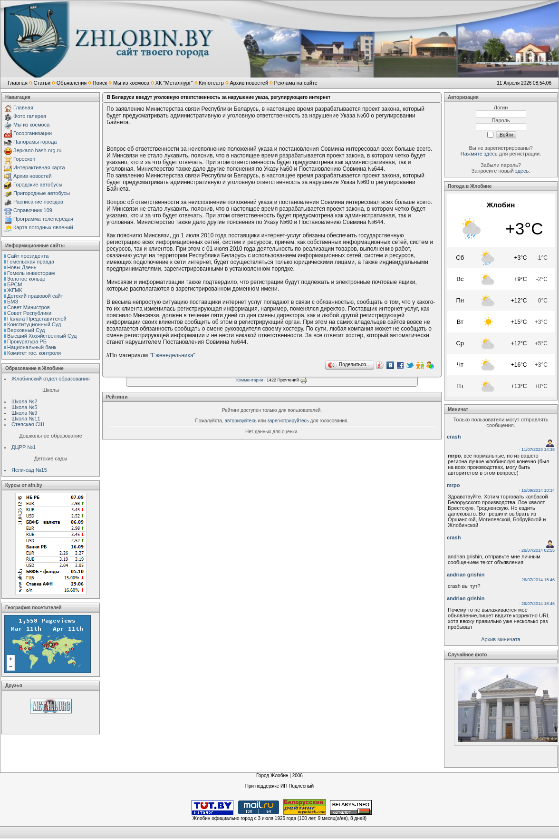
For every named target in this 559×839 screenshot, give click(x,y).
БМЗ (12, 301)
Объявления (72, 83)
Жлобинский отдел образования (50, 378)
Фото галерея (29, 116)
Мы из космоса (131, 83)
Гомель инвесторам (31, 273)
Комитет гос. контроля (34, 353)
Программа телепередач (43, 219)
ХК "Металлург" (174, 83)
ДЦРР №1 (23, 447)
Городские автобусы (37, 184)
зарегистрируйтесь (288, 420)
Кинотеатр (211, 83)
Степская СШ (27, 424)
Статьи (41, 83)
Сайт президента (27, 256)
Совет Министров (28, 307)
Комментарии (249, 380)
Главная (18, 83)
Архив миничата (500, 639)
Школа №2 (24, 401)
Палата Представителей (37, 319)
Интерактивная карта (39, 167)
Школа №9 (24, 413)
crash (454, 436)
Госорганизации (32, 133)
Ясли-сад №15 (29, 470)
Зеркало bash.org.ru (37, 150)
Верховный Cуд (26, 330)
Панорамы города (35, 142)
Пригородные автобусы (41, 193)
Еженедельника (172, 355)
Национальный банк (31, 347)
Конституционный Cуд (34, 324)
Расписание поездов (38, 202)
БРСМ (14, 284)
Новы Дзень (22, 267)
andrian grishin (465, 574)
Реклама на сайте (296, 83)
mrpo (453, 485)
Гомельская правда (30, 261)
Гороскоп (24, 159)
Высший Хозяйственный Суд (42, 336)
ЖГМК (14, 290)
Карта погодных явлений (43, 227)
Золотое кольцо (26, 279)
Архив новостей (249, 83)
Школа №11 (25, 418)
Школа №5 (24, 407)
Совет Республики (29, 313)
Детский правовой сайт (35, 296)
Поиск (100, 83)
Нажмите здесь (479, 153)
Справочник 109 (32, 210)
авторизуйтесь (241, 420)
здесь (522, 171)
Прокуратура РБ (27, 341)
